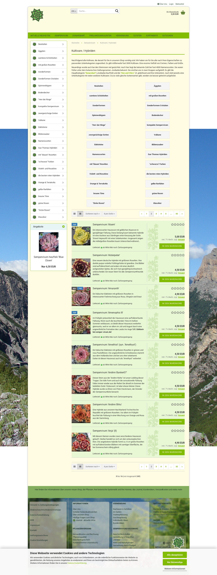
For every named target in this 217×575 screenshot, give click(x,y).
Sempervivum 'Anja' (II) (105, 430)
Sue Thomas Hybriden (45, 148)
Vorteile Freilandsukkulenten (85, 512)
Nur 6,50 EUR (48, 266)
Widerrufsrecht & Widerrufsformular (45, 510)
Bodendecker (41, 93)
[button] (74, 214)
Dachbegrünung (120, 517)
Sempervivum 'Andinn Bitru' (107, 404)
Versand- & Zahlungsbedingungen (44, 505)
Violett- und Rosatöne (45, 169)
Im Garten (117, 512)
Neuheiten (40, 44)
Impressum (35, 525)
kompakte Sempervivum (46, 106)
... (171, 214)
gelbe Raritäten (42, 189)
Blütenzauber (41, 134)
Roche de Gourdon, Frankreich (166, 509)
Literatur (116, 540)
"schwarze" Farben (43, 162)
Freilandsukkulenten (100, 35)
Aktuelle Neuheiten (40, 35)
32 (177, 214)
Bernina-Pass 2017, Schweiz (165, 515)
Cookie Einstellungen (39, 540)
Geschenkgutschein (81, 540)
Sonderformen (41, 72)
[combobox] (93, 214)
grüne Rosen (41, 203)
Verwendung (122, 35)
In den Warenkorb (172, 246)
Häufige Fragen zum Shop (84, 517)
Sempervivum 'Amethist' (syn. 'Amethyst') (114, 344)
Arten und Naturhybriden (123, 542)
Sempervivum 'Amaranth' (106, 288)
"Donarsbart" (90, 73)
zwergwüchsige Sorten (45, 113)
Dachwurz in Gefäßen (122, 509)
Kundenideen (118, 523)
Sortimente (152, 35)
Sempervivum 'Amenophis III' (108, 312)
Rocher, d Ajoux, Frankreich (164, 512)
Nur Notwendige (175, 562)
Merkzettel (179, 4)
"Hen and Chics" (127, 73)
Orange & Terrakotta (44, 182)
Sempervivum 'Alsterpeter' (106, 255)
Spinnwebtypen (42, 86)
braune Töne (41, 196)
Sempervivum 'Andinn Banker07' (110, 372)
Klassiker (39, 217)
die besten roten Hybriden (46, 176)
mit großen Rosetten (44, 65)
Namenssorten (42, 141)
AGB (32, 520)
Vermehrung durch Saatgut (124, 545)
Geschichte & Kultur (121, 534)
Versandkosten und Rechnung (85, 534)
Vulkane (39, 120)
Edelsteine (40, 127)
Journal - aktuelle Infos (85, 520)
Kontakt (33, 530)
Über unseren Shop (81, 515)
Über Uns (162, 4)
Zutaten (137, 35)
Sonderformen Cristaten (46, 79)
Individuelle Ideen (120, 520)
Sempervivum (61, 35)
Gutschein (167, 35)
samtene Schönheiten (45, 58)
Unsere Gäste (159, 523)
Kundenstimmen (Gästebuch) (85, 542)
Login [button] (171, 4)
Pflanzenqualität (79, 537)
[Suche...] (74, 11)
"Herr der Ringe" (42, 99)
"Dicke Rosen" (41, 210)
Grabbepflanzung (120, 515)
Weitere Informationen (174, 568)
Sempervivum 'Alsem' (104, 224)
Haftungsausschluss (39, 535)
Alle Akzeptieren (175, 555)
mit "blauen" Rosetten (44, 155)
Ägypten (39, 51)
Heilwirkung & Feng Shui (123, 537)
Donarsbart (78, 35)
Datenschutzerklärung (77, 563)
